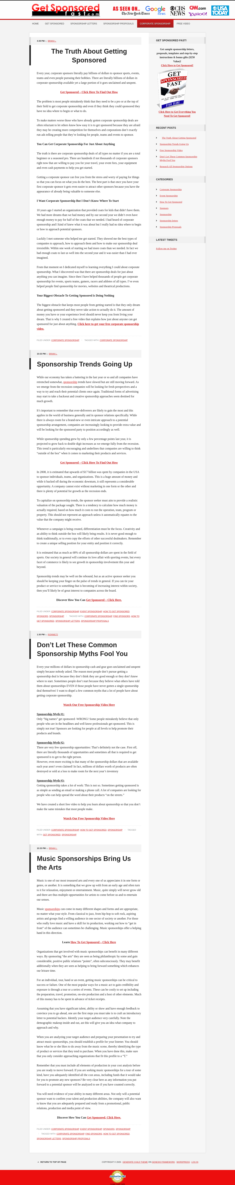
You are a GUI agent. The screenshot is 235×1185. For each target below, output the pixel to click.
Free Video (183, 23)
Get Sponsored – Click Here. (104, 599)
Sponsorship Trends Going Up (84, 364)
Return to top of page (53, 1162)
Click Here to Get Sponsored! (177, 65)
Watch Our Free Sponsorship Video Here (89, 704)
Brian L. (52, 41)
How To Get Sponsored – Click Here (93, 942)
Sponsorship (56, 616)
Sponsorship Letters (67, 621)
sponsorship (70, 382)
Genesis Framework (163, 1162)
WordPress (183, 1162)
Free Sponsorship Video (171, 150)
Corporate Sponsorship (155, 23)
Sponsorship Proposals (118, 23)
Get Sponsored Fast (70, 10)
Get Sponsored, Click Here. (104, 1117)
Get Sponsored (54, 23)
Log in (194, 1162)
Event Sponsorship (91, 611)
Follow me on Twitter (166, 248)
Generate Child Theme (135, 1162)
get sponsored (52, 835)
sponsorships (52, 909)
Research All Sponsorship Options (176, 166)
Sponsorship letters (83, 23)
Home (35, 23)
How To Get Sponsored (116, 611)
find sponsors (121, 616)
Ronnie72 (53, 634)
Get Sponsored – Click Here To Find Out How (89, 462)
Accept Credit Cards (117, 1184)
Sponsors (42, 616)
